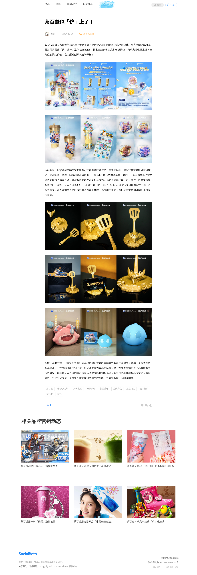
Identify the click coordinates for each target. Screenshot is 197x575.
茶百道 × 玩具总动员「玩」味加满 (145, 521)
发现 (58, 4)
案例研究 (72, 4)
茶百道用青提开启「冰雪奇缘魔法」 (93, 521)
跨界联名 (91, 388)
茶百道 (49, 388)
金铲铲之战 (62, 388)
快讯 (47, 4)
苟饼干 (53, 34)
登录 (172, 5)
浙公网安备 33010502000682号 (163, 562)
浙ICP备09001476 (170, 558)
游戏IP (49, 394)
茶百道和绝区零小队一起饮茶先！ (39, 466)
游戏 (59, 394)
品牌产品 (117, 388)
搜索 (159, 5)
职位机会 (88, 4)
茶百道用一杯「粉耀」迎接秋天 (38, 521)
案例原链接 (88, 34)
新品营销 (104, 388)
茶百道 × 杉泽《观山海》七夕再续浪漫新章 (150, 466)
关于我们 (22, 566)
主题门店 (130, 388)
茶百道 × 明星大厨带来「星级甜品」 (94, 466)
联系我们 (34, 566)
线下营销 (144, 388)
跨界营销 (77, 388)
